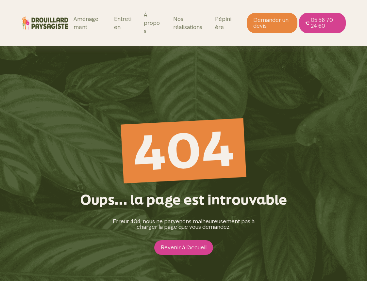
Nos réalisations (187, 23)
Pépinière (223, 23)
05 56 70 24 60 (319, 23)
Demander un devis (271, 23)
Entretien (122, 23)
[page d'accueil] (45, 23)
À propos (152, 23)
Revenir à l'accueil (184, 247)
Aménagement (86, 23)
